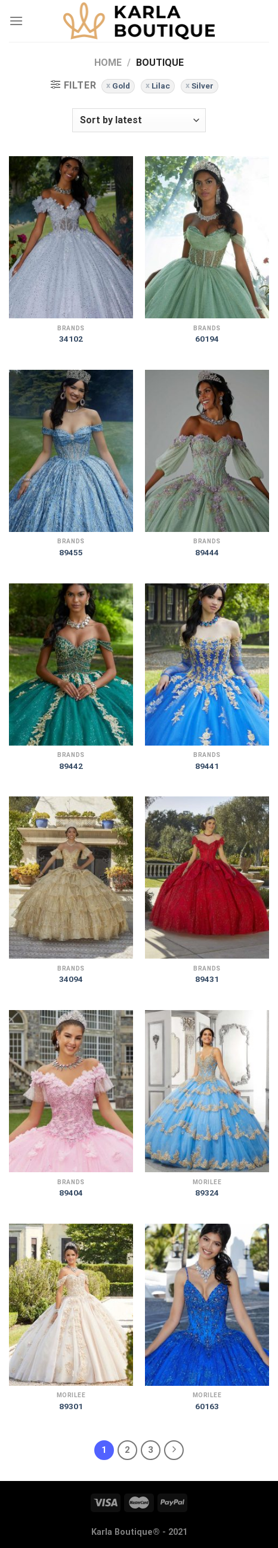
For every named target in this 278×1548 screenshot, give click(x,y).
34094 (71, 979)
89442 (71, 766)
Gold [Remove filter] (121, 85)
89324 (207, 1192)
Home (108, 62)
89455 (71, 552)
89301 (71, 1406)
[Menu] (16, 20)
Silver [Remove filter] (202, 85)
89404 (71, 1192)
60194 (207, 338)
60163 (207, 1406)
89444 (207, 552)
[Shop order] (139, 120)
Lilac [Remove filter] (161, 85)
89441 (207, 766)
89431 (207, 979)
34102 (71, 338)
